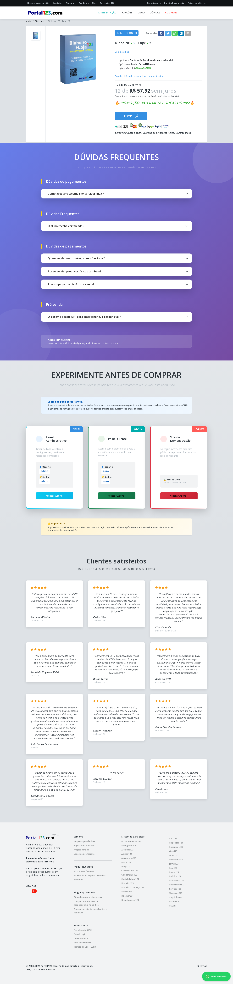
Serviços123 (175, 889)
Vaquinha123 (175, 897)
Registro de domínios (84, 845)
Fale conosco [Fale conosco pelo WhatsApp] (216, 976)
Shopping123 (176, 893)
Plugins (173, 905)
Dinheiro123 (127, 883)
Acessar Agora (54, 495)
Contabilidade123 (130, 879)
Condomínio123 (129, 874)
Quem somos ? (81, 938)
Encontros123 (176, 847)
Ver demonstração (153, 76)
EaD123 (173, 838)
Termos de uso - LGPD (85, 946)
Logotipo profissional (84, 854)
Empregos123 (176, 842)
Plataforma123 (176, 880)
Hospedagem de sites (84, 841)
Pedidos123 (175, 876)
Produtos (78, 879)
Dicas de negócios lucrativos (88, 897)
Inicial (29, 21)
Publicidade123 (176, 884)
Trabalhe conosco (83, 942)
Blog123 (125, 866)
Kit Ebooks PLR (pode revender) (90, 875)
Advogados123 (128, 845)
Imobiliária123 (176, 859)
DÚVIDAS (155, 12)
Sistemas (39, 21)
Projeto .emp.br (81, 849)
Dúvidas (119, 76)
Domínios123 (127, 891)
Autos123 (126, 862)
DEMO (141, 12)
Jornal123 (173, 863)
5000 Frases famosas (84, 871)
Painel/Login (80, 934)
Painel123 (174, 872)
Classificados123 (129, 870)
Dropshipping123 (130, 900)
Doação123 (127, 895)
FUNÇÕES (127, 12)
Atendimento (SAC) (83, 930)
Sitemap (202, 965)
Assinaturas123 (129, 858)
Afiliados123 (127, 849)
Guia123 (173, 851)
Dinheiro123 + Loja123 (132, 887)
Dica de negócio (134, 76)
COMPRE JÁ (131, 116)
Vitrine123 (174, 901)
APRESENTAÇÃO (107, 12)
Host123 (173, 855)
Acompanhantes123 (131, 841)
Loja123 (173, 868)
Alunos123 (126, 854)
